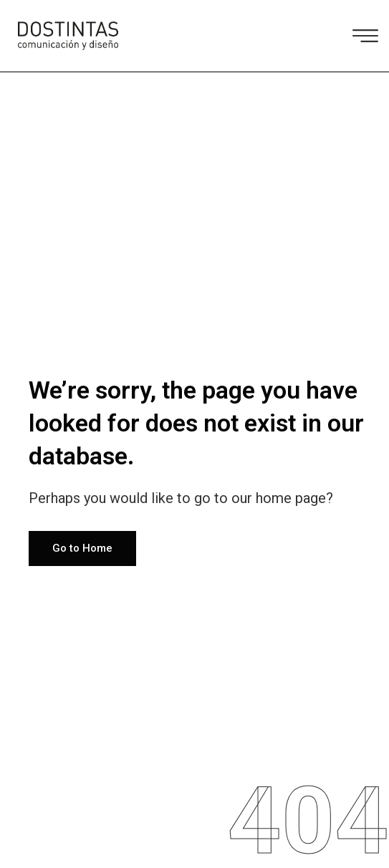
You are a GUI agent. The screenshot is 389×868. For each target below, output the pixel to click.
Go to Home (82, 548)
